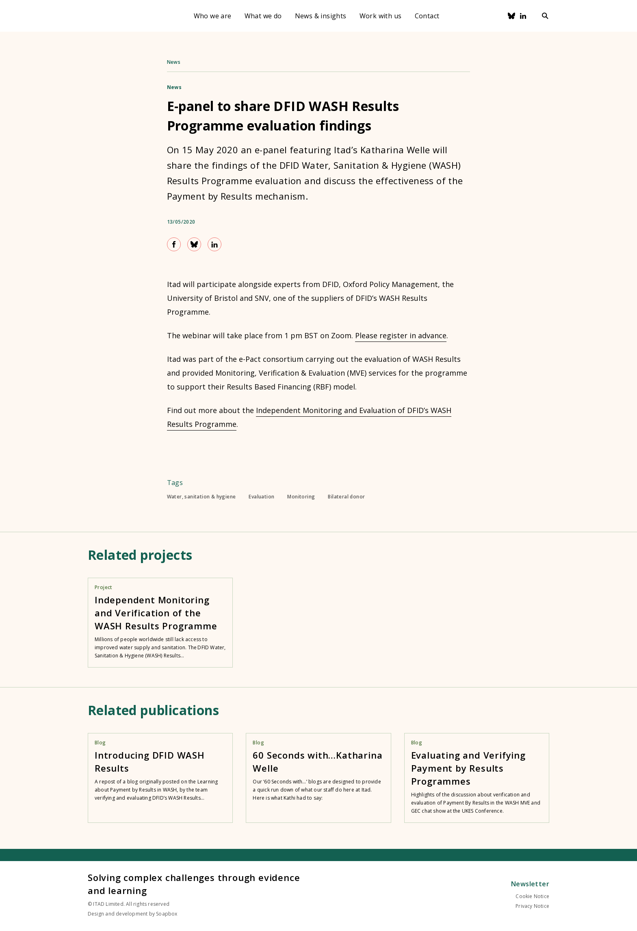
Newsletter (530, 883)
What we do (263, 15)
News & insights (321, 15)
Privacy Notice (532, 906)
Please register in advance (400, 335)
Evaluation (261, 496)
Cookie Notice (532, 896)
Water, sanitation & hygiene (201, 496)
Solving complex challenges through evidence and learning (194, 883)
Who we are (213, 15)
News (174, 62)
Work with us (381, 15)
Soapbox (166, 913)
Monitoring (301, 496)
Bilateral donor (346, 496)
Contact (427, 15)
